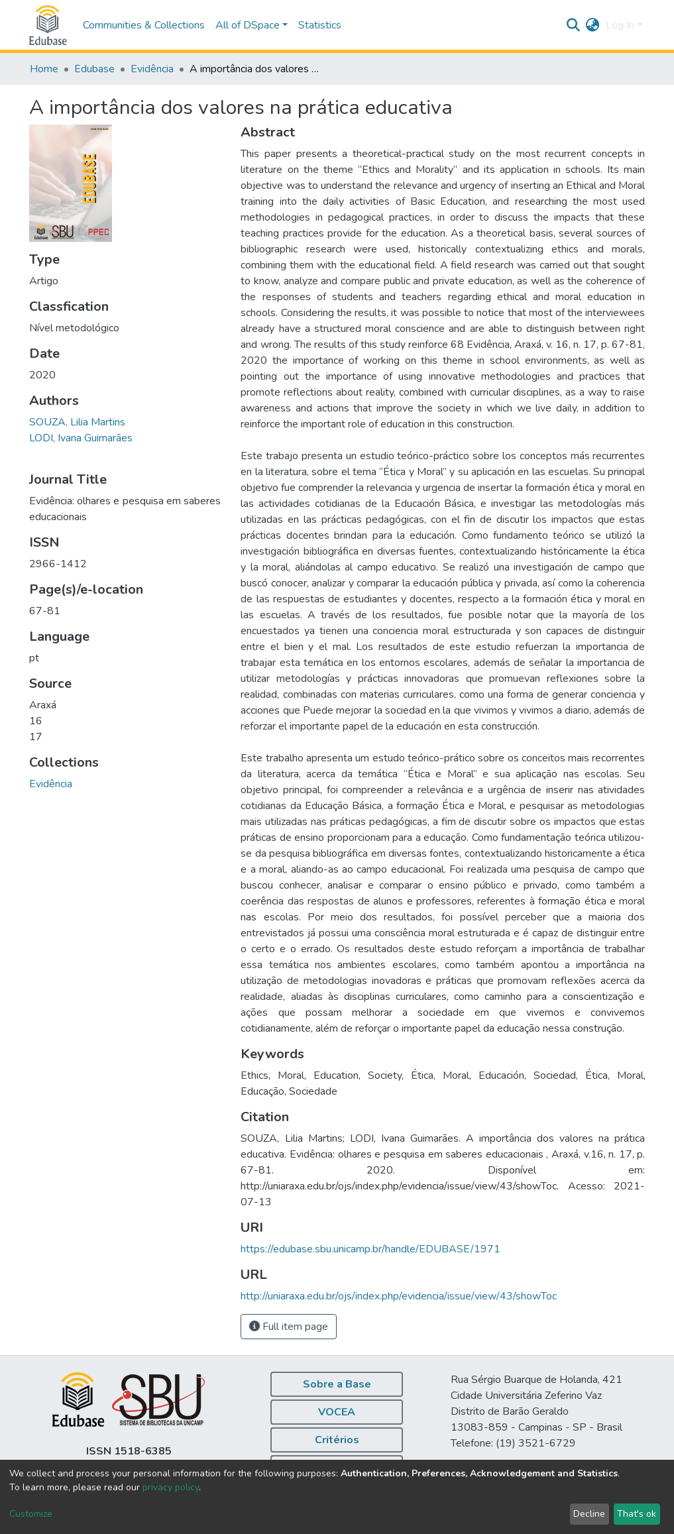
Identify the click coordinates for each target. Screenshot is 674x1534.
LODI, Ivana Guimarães (81, 438)
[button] (592, 25)
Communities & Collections (144, 25)
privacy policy (170, 1487)
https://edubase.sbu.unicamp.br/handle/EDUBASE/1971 (370, 1249)
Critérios (337, 1440)
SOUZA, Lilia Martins (77, 422)
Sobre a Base (337, 1384)
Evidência (152, 69)
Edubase (94, 69)
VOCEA (336, 1412)
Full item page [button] (288, 1326)
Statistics (319, 25)
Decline (589, 1513)
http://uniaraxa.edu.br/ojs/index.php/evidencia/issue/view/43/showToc (399, 1296)
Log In (620, 25)
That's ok (636, 1513)
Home (44, 69)
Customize (30, 1513)
